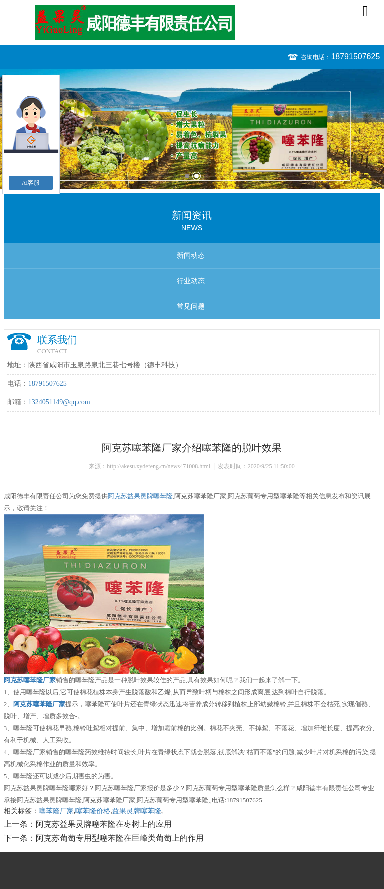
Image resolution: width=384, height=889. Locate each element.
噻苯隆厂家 (56, 811)
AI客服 (31, 183)
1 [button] (187, 176)
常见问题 (191, 306)
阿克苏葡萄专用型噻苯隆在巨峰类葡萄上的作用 (120, 838)
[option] (192, 129)
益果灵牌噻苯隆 (137, 811)
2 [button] (196, 176)
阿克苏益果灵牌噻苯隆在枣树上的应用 (104, 824)
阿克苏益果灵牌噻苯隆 (140, 496)
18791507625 (355, 56)
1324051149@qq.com (59, 402)
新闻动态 (191, 256)
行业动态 (191, 281)
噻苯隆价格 (93, 811)
